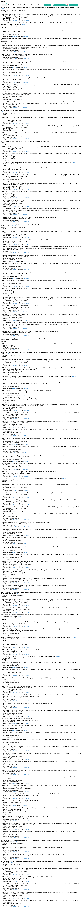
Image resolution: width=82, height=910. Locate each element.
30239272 (26, 58)
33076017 (14, 237)
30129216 (26, 52)
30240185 (26, 504)
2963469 (58, 657)
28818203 (26, 590)
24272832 (25, 36)
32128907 (14, 504)
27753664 (26, 286)
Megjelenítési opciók (73, 4)
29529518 (25, 108)
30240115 (26, 751)
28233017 (26, 181)
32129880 (14, 490)
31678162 (26, 852)
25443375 (26, 612)
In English (65, 4)
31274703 (14, 206)
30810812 (14, 576)
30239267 (26, 244)
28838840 (26, 907)
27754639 (26, 189)
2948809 (19, 616)
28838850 (26, 160)
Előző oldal (4, 4)
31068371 (14, 160)
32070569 (14, 730)
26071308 (26, 335)
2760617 (74, 376)
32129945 (14, 684)
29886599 (26, 626)
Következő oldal (47, 4)
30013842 (26, 139)
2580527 (3, 111)
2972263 (13, 862)
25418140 (26, 303)
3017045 (14, 99)
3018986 (15, 841)
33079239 (14, 852)
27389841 (14, 559)
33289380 (14, 675)
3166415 (14, 82)
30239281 (26, 395)
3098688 (14, 91)
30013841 (26, 543)
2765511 (51, 141)
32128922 (14, 874)
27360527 (25, 805)
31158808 (14, 269)
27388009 (26, 791)
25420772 (14, 20)
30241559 (26, 684)
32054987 (14, 52)
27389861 (26, 559)
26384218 (14, 374)
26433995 (25, 444)
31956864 (14, 139)
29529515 (25, 329)
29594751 (26, 520)
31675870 (26, 237)
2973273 (14, 108)
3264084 (14, 805)
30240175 (26, 744)
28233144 (26, 67)
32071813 (14, 350)
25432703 (14, 647)
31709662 (14, 535)
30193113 (26, 730)
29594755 (26, 535)
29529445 (25, 99)
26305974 (25, 814)
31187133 (14, 590)
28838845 (26, 436)
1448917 (23, 24)
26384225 (26, 829)
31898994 (14, 626)
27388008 (14, 567)
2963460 (74, 637)
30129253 (26, 635)
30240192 (26, 874)
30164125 (26, 723)
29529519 (25, 469)
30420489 (14, 783)
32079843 (14, 402)
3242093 (4, 40)
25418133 (26, 605)
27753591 (26, 427)
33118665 (26, 667)
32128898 (14, 497)
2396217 (3, 8)
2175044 (14, 36)
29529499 (25, 320)
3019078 (19, 593)
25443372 (14, 612)
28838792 (26, 198)
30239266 (26, 172)
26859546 (25, 82)
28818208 (26, 576)
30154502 (26, 350)
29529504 (26, 206)
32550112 (14, 716)
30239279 (26, 881)
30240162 (26, 497)
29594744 (26, 552)
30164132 (26, 402)
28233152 (26, 419)
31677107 (14, 253)
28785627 (26, 269)
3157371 (14, 814)
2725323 (7, 353)
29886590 (26, 708)
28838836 (26, 295)
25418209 (26, 20)
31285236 (14, 221)
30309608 (26, 692)
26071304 (26, 221)
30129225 (26, 388)
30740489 (14, 67)
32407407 (26, 675)
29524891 (25, 91)
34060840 (14, 151)
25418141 (26, 365)
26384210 (26, 374)
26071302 (26, 476)
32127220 (14, 123)
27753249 (26, 75)
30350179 (26, 253)
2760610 (14, 225)
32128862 (14, 130)
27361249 (26, 798)
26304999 (14, 838)
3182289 (14, 444)
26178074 (14, 654)
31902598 (14, 708)
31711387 (14, 520)
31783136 (14, 261)
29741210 (26, 261)
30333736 (14, 75)
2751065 (77, 338)
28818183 (26, 774)
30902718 (26, 716)
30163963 (26, 527)
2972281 (14, 320)
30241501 (26, 701)
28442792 (26, 783)
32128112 (14, 58)
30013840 (26, 768)
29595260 (26, 410)
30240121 (26, 130)
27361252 (14, 583)
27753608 (26, 898)
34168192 (26, 151)
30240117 (26, 511)
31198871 (14, 410)
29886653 (26, 737)
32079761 (14, 527)
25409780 (25, 452)
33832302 (14, 667)
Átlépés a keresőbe (57, 4)
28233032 (26, 278)
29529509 (25, 215)
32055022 (14, 635)
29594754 (26, 759)
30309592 (26, 123)
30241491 (26, 490)
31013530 (14, 774)
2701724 (64, 479)
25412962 (25, 461)
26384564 (14, 821)
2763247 (74, 162)
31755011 (14, 552)
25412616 (25, 312)
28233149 (26, 890)
